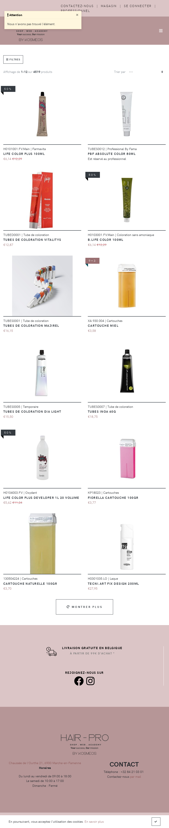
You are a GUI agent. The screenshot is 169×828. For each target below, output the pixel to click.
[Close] (77, 14)
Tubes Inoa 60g (102, 411)
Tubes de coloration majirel (31, 325)
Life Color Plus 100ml (24, 153)
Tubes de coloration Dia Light (32, 411)
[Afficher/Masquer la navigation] (160, 30)
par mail (135, 776)
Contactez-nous (77, 6)
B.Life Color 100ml (105, 239)
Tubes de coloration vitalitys (32, 239)
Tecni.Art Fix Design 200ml (113, 583)
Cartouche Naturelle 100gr (30, 583)
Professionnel (75, 10)
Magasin (109, 6)
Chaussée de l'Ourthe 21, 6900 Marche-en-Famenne (45, 763)
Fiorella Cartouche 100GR (113, 497)
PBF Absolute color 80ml (112, 153)
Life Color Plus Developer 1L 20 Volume (41, 497)
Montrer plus (85, 607)
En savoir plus (94, 821)
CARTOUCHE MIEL (103, 325)
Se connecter (137, 6)
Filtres (13, 59)
